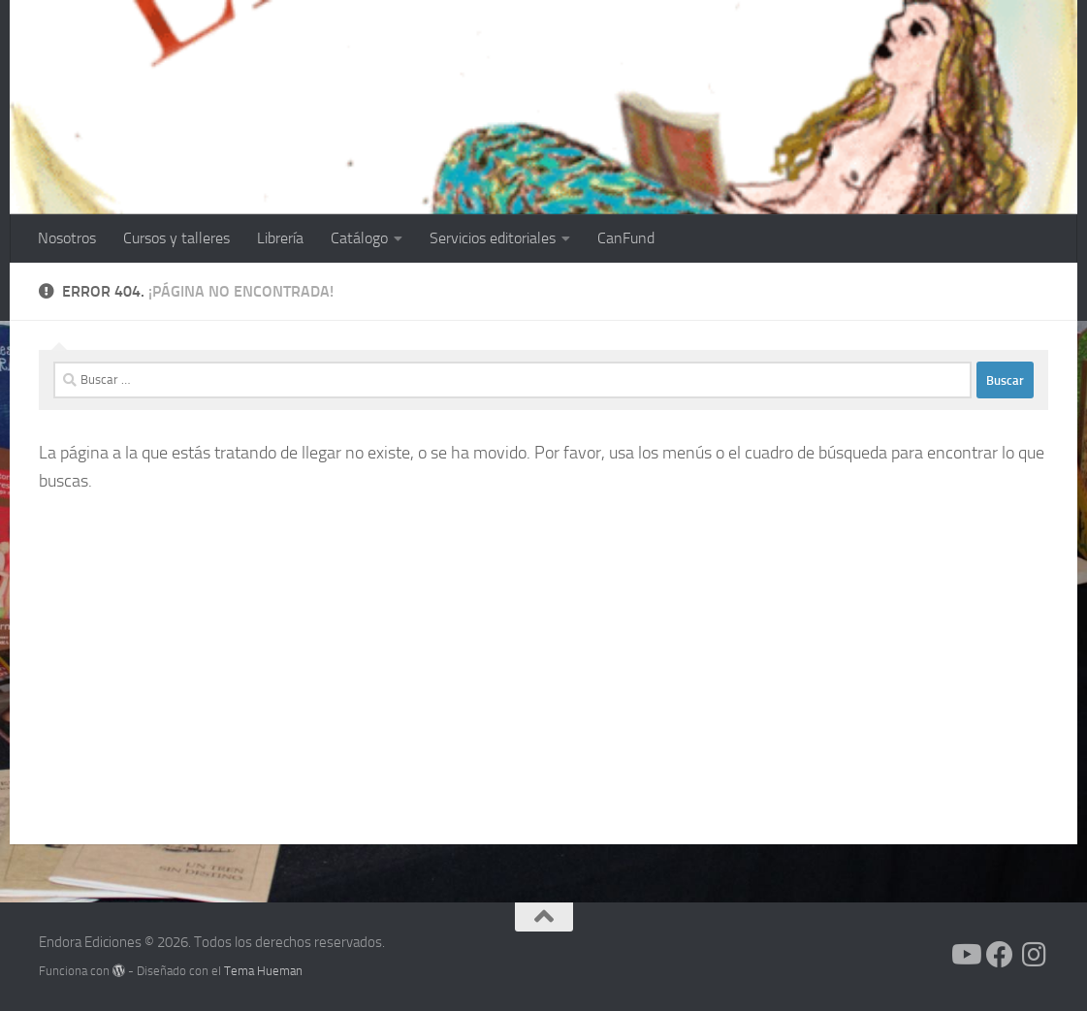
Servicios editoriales (493, 238)
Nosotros (67, 238)
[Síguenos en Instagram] (1034, 954)
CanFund (626, 238)
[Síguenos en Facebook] (999, 954)
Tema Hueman (263, 971)
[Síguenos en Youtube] (964, 954)
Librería (280, 238)
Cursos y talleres (176, 238)
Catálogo (359, 238)
